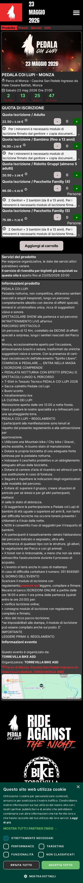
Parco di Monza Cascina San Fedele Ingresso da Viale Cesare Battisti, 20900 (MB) (40, 669)
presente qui (30, 585)
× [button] (78, 787)
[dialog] (41, 832)
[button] (41, 828)
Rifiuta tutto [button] (21, 865)
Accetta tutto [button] (60, 865)
